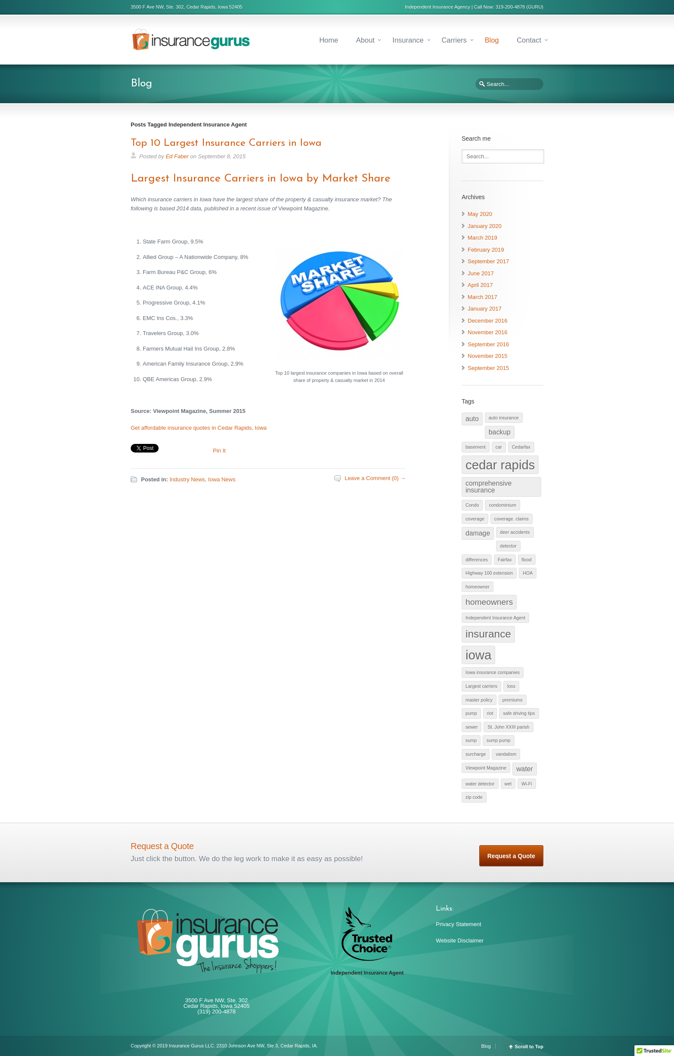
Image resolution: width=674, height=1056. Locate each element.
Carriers (454, 40)
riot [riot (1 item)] (490, 713)
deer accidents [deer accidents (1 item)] (515, 532)
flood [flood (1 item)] (527, 559)
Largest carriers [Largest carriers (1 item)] (481, 686)
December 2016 (488, 320)
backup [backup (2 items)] (500, 432)
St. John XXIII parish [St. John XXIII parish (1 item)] (508, 727)
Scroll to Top (529, 1046)
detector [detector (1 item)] (508, 545)
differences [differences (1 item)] (477, 559)
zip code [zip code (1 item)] (474, 797)
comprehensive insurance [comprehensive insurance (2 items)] (489, 487)
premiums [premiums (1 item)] (512, 699)
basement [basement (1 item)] (476, 446)
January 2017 (485, 308)
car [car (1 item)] (499, 446)
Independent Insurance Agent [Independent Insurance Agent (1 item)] (495, 617)
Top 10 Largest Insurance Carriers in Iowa (226, 143)
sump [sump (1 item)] (471, 740)
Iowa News (222, 479)
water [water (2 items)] (524, 769)
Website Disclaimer (460, 940)
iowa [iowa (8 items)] (478, 655)
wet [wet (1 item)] (508, 783)
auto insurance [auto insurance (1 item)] (504, 417)
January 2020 (485, 226)
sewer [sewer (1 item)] (472, 727)
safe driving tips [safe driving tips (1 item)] (519, 713)
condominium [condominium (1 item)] (502, 505)
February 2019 (486, 249)
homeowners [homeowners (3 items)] (489, 602)
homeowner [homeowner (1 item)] (478, 586)
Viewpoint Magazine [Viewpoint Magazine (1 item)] (486, 767)
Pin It (219, 450)
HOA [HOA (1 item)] (528, 573)
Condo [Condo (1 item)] (472, 505)
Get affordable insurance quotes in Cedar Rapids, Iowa (199, 428)
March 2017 (482, 297)
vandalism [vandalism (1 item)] (506, 754)
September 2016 (488, 344)
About (365, 40)
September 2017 (488, 261)
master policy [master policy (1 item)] (479, 699)
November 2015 (488, 356)
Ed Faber (176, 156)
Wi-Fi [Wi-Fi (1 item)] (526, 783)
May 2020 (480, 214)
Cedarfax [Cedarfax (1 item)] (521, 446)
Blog (491, 40)
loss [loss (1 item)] (511, 686)
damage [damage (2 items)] (478, 533)
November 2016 (488, 332)
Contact (529, 40)
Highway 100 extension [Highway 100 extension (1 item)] (489, 573)
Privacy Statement (458, 924)
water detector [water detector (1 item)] (480, 783)
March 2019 (482, 237)
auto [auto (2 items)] (472, 418)
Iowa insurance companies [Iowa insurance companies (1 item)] (493, 672)
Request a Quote (511, 856)
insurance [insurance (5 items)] (488, 634)
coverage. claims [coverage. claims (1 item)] (511, 518)
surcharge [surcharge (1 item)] (476, 754)
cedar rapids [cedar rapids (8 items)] (500, 465)
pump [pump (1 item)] (471, 713)
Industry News (187, 479)
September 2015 (488, 368)
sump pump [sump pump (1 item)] (499, 740)
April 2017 (480, 285)
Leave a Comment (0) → (375, 478)
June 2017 (481, 273)
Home (328, 40)
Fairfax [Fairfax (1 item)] (505, 559)
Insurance (407, 40)
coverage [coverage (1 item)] (475, 518)
